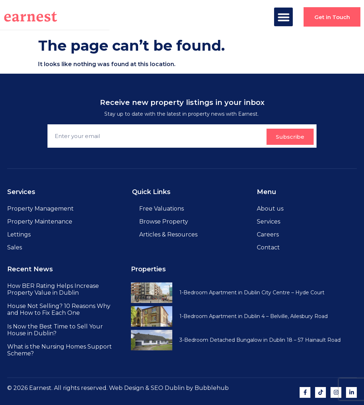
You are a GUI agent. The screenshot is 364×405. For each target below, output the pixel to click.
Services (268, 221)
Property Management (40, 208)
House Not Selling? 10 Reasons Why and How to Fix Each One (58, 309)
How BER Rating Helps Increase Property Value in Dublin (53, 289)
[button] (283, 17)
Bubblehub (212, 388)
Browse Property (163, 221)
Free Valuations (161, 208)
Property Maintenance (39, 221)
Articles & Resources (168, 234)
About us (270, 208)
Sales (14, 247)
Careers (268, 234)
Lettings (19, 234)
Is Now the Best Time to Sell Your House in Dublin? (55, 330)
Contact (268, 247)
